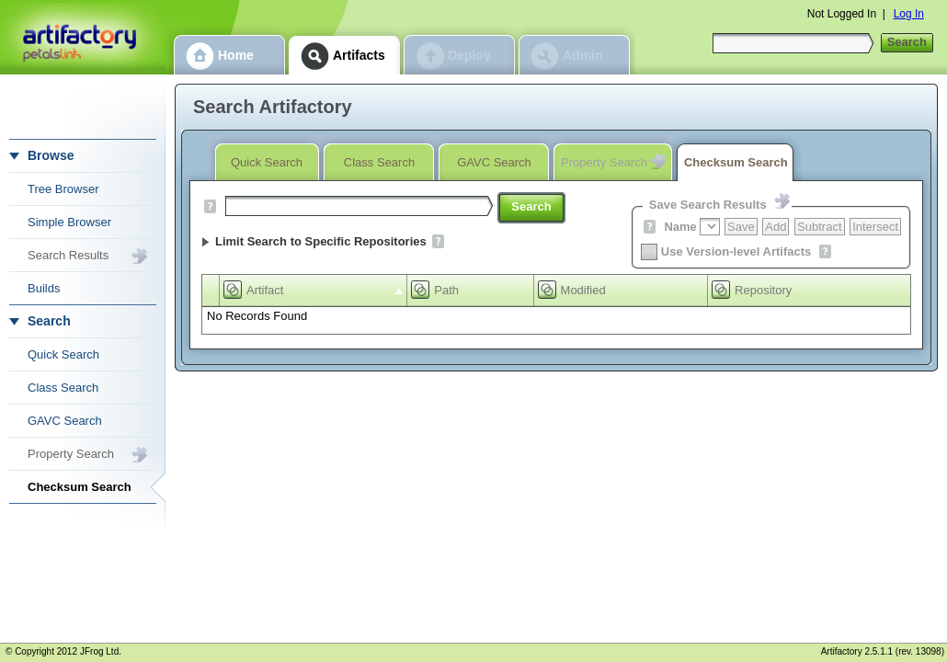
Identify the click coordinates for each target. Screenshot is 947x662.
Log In (909, 13)
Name (680, 227)
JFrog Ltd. (100, 651)
